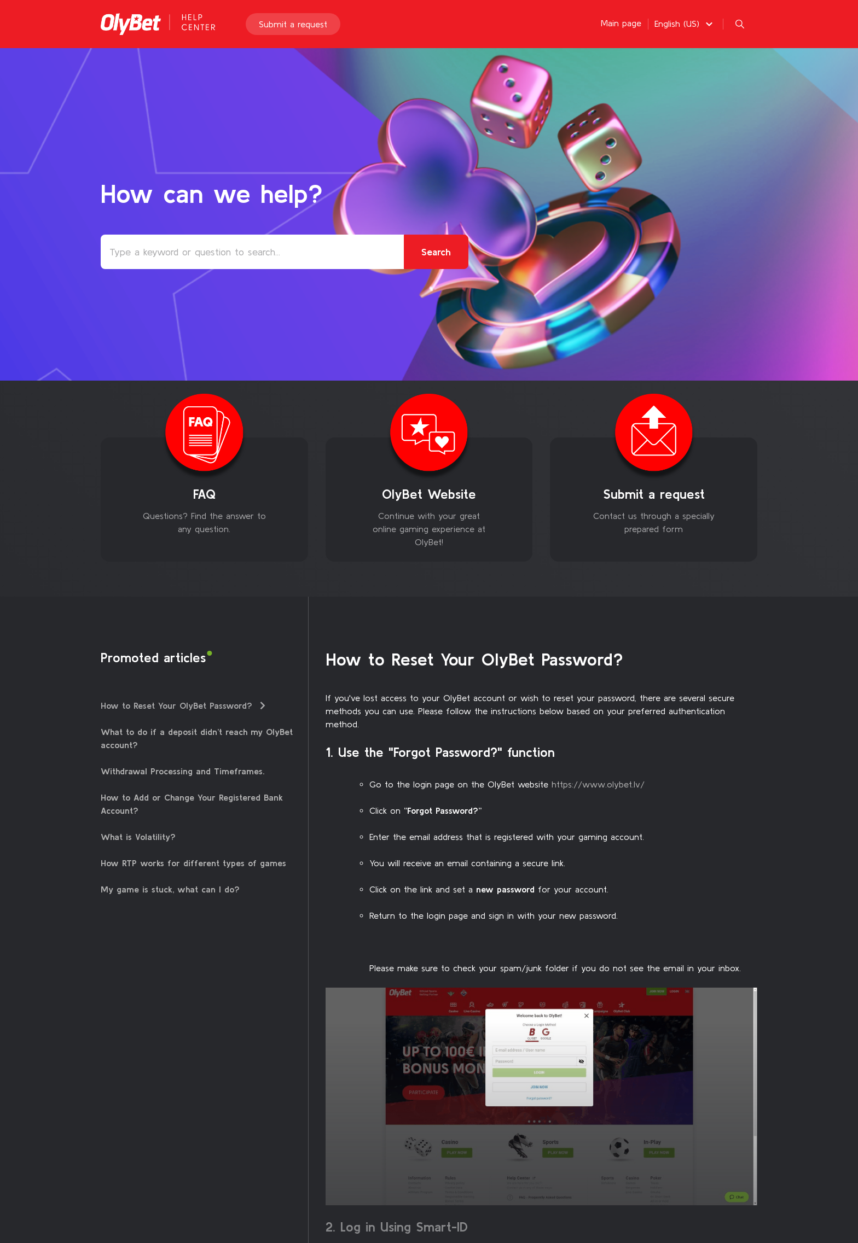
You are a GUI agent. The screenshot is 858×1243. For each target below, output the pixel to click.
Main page (621, 23)
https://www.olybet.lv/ (598, 784)
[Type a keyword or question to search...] (284, 252)
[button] (685, 23)
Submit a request (293, 24)
